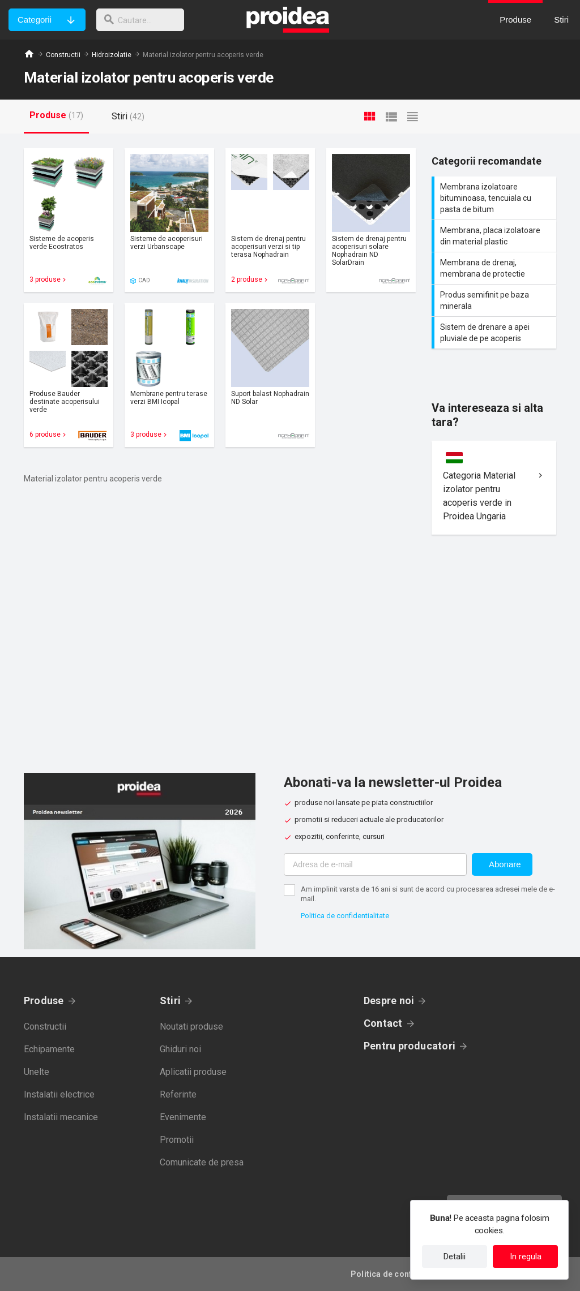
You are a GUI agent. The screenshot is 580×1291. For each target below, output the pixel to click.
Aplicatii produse (193, 1071)
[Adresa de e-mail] (375, 864)
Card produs (68, 220)
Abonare (505, 864)
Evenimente (183, 1117)
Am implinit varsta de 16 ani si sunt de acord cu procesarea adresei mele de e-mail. (428, 894)
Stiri (170, 1000)
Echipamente (49, 1049)
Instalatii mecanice (61, 1117)
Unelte (36, 1071)
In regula (525, 1256)
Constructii (63, 55)
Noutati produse (191, 1026)
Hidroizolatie (111, 55)
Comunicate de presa (202, 1162)
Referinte (178, 1094)
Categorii (35, 19)
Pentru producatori (409, 1046)
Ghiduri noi (180, 1049)
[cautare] (143, 19)
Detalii (454, 1256)
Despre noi (389, 1000)
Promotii (177, 1139)
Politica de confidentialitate (345, 915)
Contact (383, 1023)
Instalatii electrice (59, 1094)
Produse (44, 1000)
